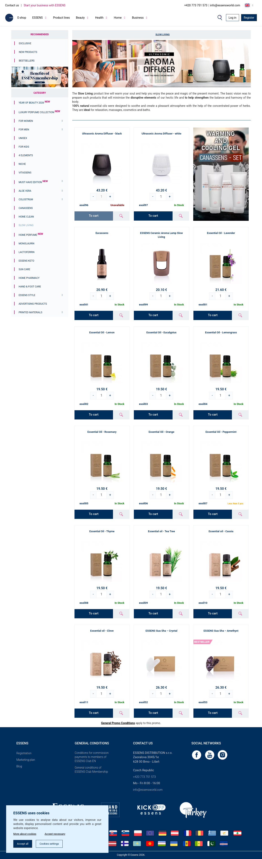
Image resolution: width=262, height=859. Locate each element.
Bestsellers (27, 60)
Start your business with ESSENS (45, 5)
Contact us (12, 5)
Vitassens (25, 172)
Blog (19, 766)
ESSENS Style (27, 295)
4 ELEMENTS (26, 155)
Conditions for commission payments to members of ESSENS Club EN (92, 757)
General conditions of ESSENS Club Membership (91, 769)
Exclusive (25, 43)
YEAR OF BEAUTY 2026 (34, 102)
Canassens (26, 208)
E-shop (21, 17)
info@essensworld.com (225, 5)
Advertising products (33, 303)
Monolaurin (26, 243)
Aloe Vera (25, 190)
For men (24, 129)
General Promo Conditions (118, 723)
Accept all (24, 843)
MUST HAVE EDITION (33, 182)
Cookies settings (53, 843)
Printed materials (30, 312)
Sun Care (24, 269)
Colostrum (26, 199)
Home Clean (26, 216)
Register (249, 17)
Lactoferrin (26, 252)
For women (26, 121)
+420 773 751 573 (195, 5)
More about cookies (25, 833)
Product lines (61, 17)
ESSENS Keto (26, 260)
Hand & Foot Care (30, 286)
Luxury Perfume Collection (39, 112)
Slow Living (26, 225)
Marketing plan (25, 759)
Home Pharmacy (29, 278)
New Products (28, 52)
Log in (232, 17)
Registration (24, 753)
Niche (22, 164)
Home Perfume (31, 235)
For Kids (24, 146)
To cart (153, 216)
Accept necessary (59, 833)
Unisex (23, 138)
